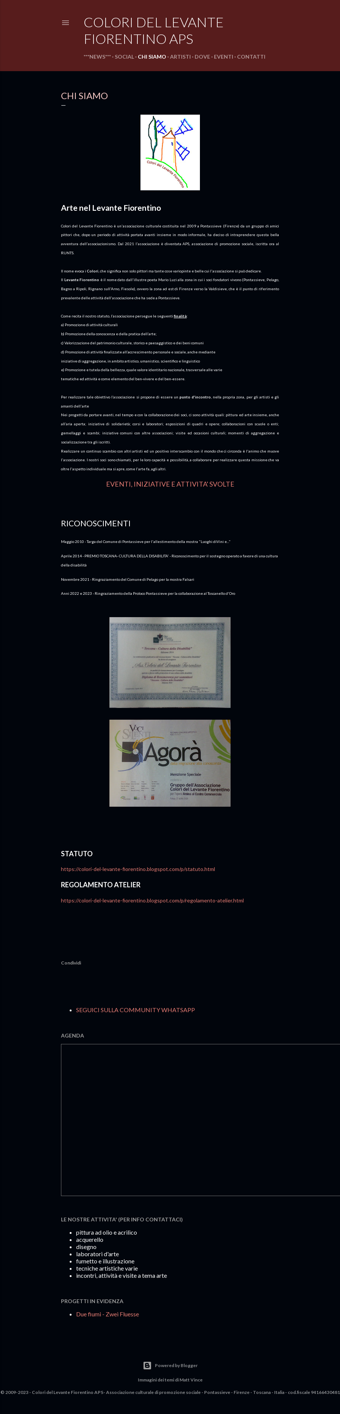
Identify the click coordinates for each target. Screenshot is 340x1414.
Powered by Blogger (170, 1365)
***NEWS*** (97, 56)
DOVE (202, 56)
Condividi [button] (71, 963)
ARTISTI (180, 56)
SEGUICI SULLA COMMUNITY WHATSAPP (135, 1009)
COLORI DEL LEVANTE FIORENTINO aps (154, 30)
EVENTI (223, 56)
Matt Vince (191, 1380)
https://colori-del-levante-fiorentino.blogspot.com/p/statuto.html (138, 869)
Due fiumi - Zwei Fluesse (107, 1314)
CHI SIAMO (152, 56)
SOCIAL (124, 56)
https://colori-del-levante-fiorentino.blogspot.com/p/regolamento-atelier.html (152, 900)
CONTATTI (251, 56)
